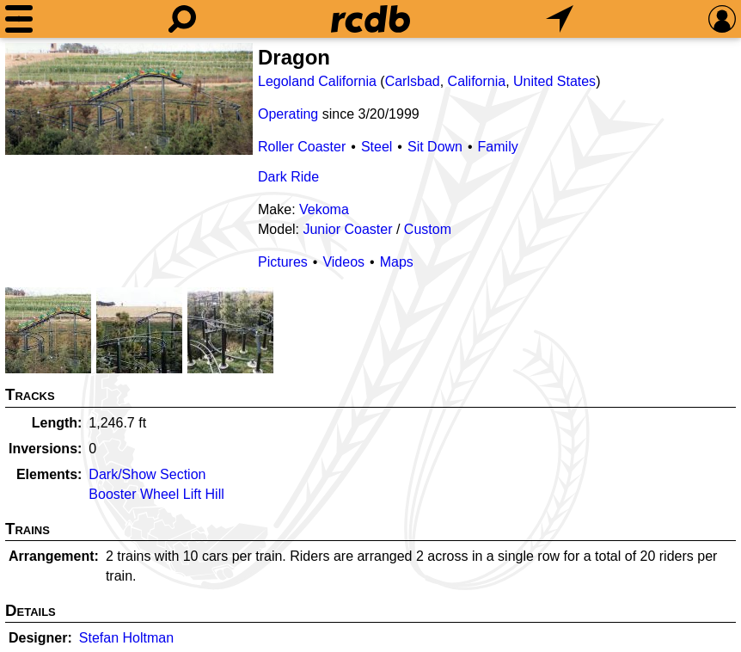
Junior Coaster (347, 229)
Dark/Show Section (147, 474)
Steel (376, 146)
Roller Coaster (302, 146)
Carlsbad (412, 81)
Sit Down (434, 146)
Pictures (283, 262)
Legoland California (317, 81)
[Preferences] (722, 19)
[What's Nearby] (559, 19)
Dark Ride (288, 176)
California (477, 81)
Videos (343, 262)
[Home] (370, 19)
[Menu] (19, 19)
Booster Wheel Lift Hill (156, 494)
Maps (396, 262)
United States (554, 81)
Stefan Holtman (126, 637)
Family (498, 146)
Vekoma (324, 209)
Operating (288, 114)
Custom (427, 229)
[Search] (182, 19)
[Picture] (129, 99)
